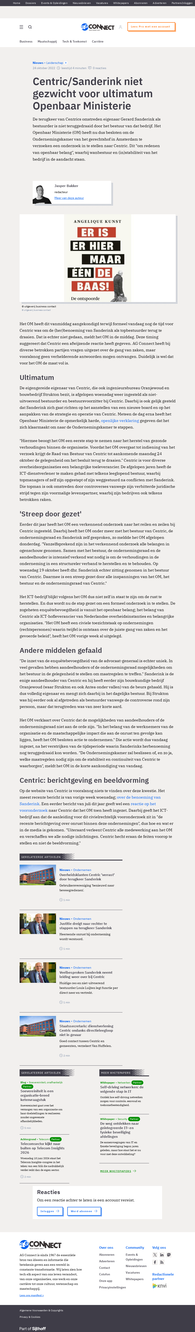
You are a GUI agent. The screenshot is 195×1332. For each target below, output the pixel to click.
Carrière (98, 41)
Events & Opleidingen (54, 3)
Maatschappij (47, 41)
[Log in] (120, 27)
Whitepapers (121, 3)
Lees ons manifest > (32, 1295)
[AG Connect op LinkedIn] (161, 1254)
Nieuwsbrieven (82, 3)
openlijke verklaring (120, 420)
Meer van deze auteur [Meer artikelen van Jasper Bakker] (69, 198)
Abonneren (141, 3)
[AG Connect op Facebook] (155, 1262)
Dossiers (30, 3)
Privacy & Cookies (30, 1316)
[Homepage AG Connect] (97, 27)
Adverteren (159, 3)
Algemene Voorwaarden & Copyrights (41, 1310)
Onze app (105, 1281)
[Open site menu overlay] (21, 27)
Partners (177, 3)
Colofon (104, 1274)
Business (26, 41)
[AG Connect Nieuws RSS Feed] (161, 1262)
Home (16, 3)
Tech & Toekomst (74, 41)
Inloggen (187, 3)
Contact (104, 1268)
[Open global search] (30, 27)
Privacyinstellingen (112, 1287)
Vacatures (102, 3)
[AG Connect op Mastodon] (168, 1254)
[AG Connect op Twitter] (155, 1254)
